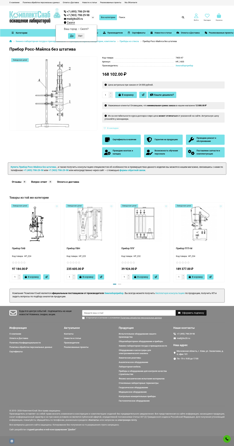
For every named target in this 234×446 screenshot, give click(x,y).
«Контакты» (93, 420)
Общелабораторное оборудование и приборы (141, 341)
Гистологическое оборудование (134, 401)
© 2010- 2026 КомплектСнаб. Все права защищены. (35, 410)
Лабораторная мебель (130, 366)
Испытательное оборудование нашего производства (137, 335)
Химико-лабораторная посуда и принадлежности (41, 41)
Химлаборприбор (184, 65)
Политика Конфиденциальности (25, 342)
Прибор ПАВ (18, 248)
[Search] (151, 17)
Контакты (69, 334)
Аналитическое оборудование (133, 362)
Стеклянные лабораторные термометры (139, 383)
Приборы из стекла (129, 41)
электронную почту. (127, 420)
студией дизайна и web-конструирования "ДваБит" (51, 429)
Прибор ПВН (73, 248)
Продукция (126, 327)
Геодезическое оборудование (133, 387)
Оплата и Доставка (71, 2)
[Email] (129, 313)
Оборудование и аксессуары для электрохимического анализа (135, 352)
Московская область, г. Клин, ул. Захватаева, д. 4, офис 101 (200, 352)
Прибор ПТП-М (184, 248)
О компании (14, 2)
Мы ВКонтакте (131, 2)
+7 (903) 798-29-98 (59, 170)
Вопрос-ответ (41, 181)
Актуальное (72, 327)
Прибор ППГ (128, 248)
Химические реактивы (130, 358)
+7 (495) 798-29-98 (34, 170)
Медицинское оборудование (133, 392)
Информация (18, 327)
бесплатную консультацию (170, 293)
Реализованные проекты (110, 2)
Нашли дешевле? (162, 94)
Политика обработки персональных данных (41, 2)
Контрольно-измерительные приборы (137, 396)
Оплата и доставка (68, 181)
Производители (119, 33)
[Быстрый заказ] (143, 95)
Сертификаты (145, 33)
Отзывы (19, 181)
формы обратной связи (132, 170)
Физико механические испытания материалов (141, 378)
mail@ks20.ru (73, 18)
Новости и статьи (89, 2)
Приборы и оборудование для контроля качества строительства (143, 372)
